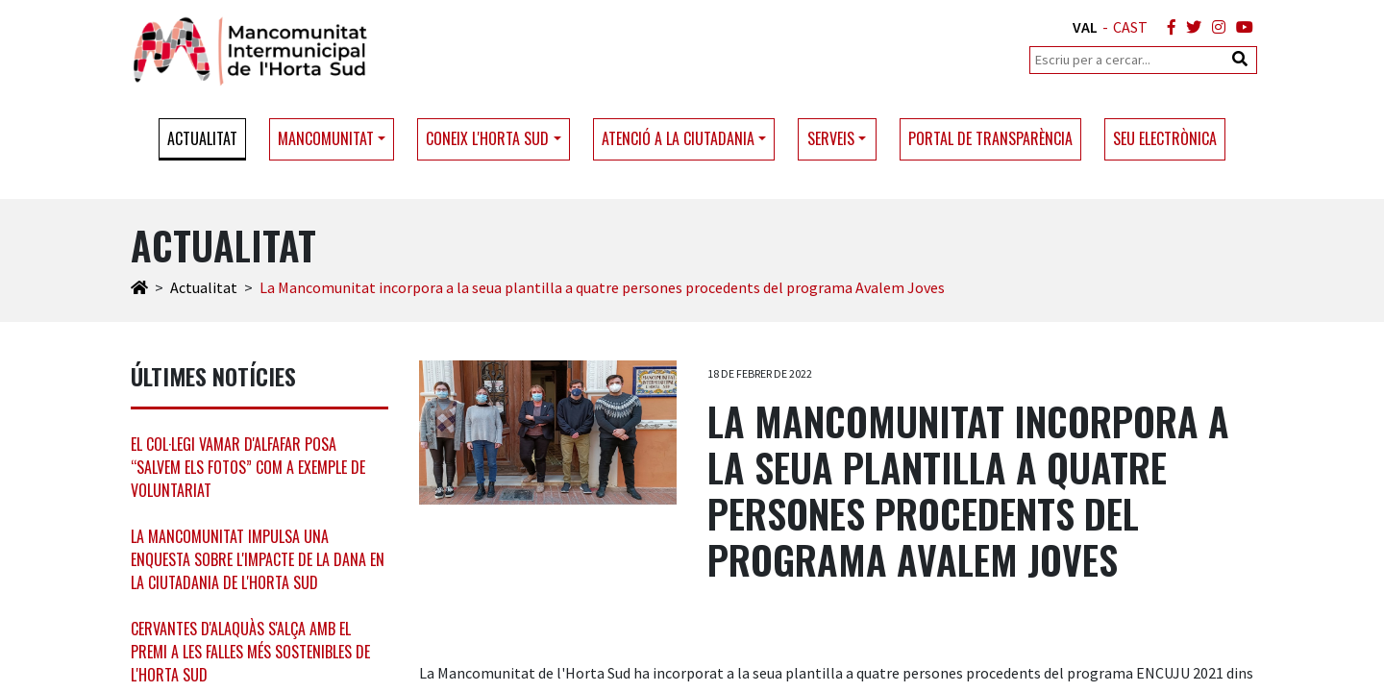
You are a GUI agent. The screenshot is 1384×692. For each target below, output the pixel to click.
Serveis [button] (830, 138)
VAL (1085, 27)
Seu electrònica (1165, 138)
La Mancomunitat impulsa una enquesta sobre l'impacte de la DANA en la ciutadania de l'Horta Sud (257, 559)
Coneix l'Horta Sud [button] (487, 138)
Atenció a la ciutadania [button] (678, 138)
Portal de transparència (990, 138)
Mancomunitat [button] (326, 138)
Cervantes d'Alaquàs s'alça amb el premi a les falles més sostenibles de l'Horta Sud (250, 651)
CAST (1130, 27)
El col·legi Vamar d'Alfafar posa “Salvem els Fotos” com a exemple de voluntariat (248, 467)
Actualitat (202, 138)
